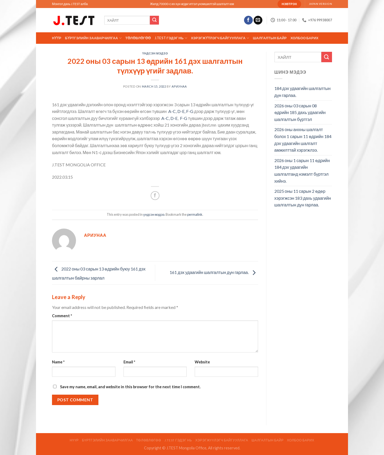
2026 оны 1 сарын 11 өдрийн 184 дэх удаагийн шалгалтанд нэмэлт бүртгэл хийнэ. (302, 170)
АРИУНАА (179, 86)
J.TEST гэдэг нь (171, 38)
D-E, (181, 111)
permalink (194, 214)
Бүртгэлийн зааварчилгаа (93, 38)
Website (202, 362)
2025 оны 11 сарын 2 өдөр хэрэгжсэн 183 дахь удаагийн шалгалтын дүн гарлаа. (302, 198)
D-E (174, 118)
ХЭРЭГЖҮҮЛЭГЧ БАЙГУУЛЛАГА (220, 38)
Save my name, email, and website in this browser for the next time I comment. (130, 387)
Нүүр (56, 38)
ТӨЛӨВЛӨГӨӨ (138, 38)
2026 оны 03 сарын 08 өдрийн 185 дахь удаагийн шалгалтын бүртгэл (300, 112)
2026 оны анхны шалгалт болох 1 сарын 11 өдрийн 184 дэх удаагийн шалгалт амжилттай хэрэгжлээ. (302, 139)
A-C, (172, 111)
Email (129, 362)
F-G (183, 118)
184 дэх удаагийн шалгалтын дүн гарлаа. (302, 92)
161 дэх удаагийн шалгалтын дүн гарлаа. (214, 272)
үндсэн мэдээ (155, 53)
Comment (62, 315)
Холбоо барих (304, 38)
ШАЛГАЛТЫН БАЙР (270, 38)
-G (191, 111)
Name (58, 362)
